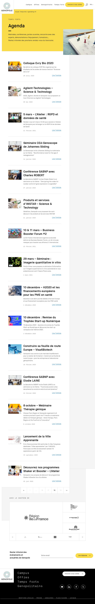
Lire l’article (56, 75)
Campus (29, 4)
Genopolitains (46, 4)
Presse (39, 598)
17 (48, 490)
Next (82, 537)
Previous (13, 537)
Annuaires (49, 598)
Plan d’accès (61, 598)
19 (60, 490)
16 (42, 490)
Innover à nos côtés (75, 4)
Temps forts (59, 4)
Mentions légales (26, 598)
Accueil (17, 11)
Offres (36, 4)
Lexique (73, 598)
